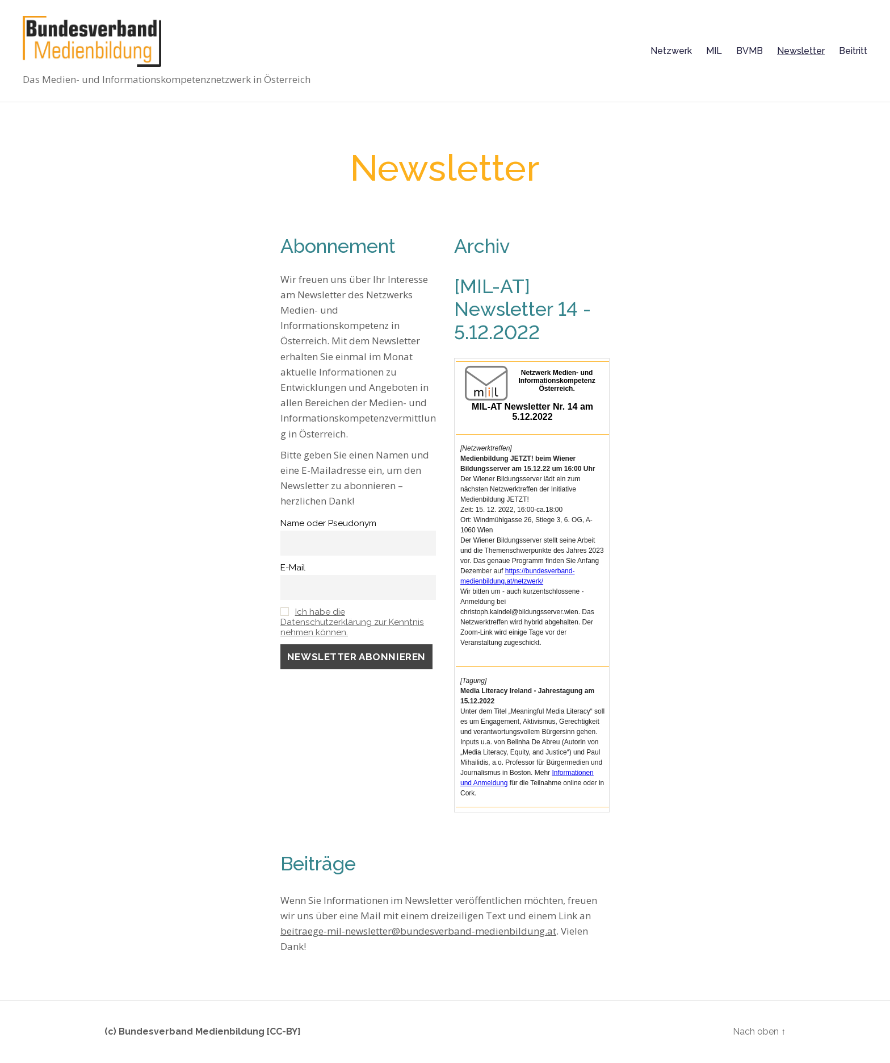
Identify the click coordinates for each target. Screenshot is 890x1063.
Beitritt (853, 50)
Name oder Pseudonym (328, 523)
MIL (714, 50)
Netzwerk (671, 50)
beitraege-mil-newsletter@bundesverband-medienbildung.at (418, 930)
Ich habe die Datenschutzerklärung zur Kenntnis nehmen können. (352, 622)
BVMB (749, 50)
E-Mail (292, 567)
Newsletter (801, 50)
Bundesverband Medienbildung (192, 1031)
